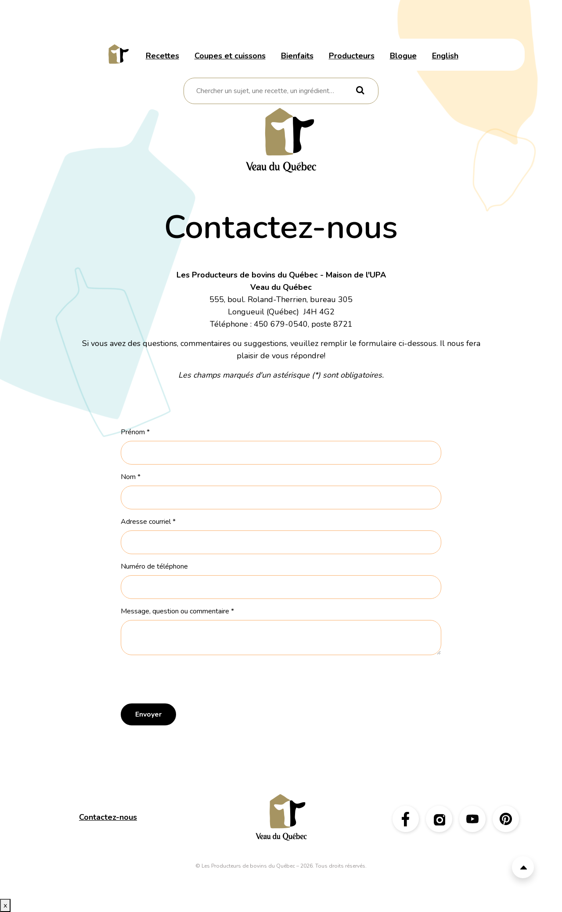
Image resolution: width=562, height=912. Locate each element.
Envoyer (148, 714)
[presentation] (187, 679)
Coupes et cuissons (230, 55)
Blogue (403, 55)
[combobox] (274, 91)
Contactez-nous (108, 817)
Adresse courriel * (148, 521)
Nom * (130, 477)
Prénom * (135, 432)
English (445, 55)
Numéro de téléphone (154, 566)
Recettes (162, 55)
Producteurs (352, 55)
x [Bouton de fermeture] (5, 905)
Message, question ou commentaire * (177, 611)
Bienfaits (297, 55)
